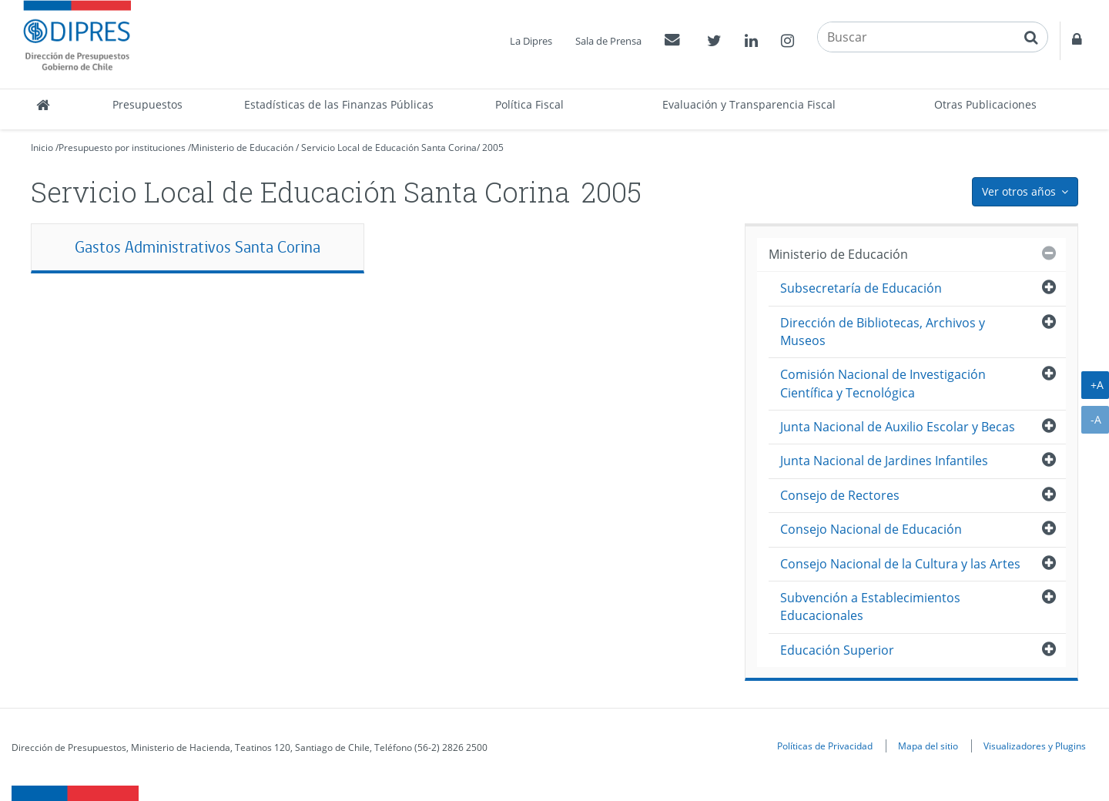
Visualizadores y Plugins (1034, 745)
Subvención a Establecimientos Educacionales (870, 606)
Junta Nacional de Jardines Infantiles (884, 460)
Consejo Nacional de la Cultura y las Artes (900, 563)
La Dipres (531, 41)
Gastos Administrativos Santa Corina (197, 246)
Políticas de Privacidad (825, 745)
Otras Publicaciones (985, 104)
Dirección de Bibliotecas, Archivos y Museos (882, 331)
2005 (493, 147)
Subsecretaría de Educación (861, 288)
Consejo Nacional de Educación (871, 529)
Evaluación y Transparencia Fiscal (749, 104)
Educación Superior (837, 650)
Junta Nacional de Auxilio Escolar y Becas (897, 426)
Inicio (42, 147)
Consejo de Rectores (840, 495)
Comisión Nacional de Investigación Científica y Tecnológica (883, 383)
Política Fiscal (529, 104)
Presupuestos (147, 104)
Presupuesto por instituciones (122, 147)
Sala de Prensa (608, 41)
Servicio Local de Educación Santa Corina (389, 147)
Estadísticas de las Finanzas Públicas (339, 104)
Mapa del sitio (928, 745)
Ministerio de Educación (242, 147)
